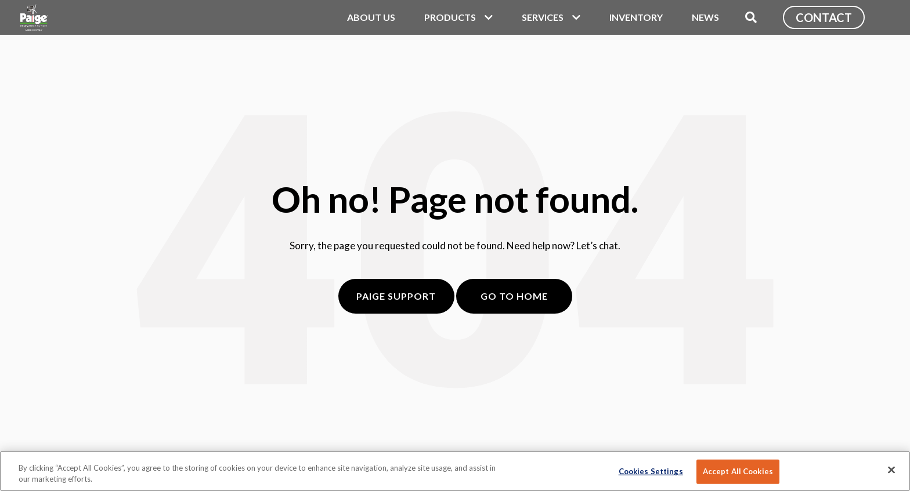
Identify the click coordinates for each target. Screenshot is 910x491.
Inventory (636, 17)
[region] (455, 471)
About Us (371, 17)
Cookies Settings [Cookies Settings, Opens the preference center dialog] (651, 471)
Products (450, 17)
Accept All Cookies (738, 471)
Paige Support (396, 295)
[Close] (891, 470)
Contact (824, 17)
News (705, 17)
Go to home (514, 295)
